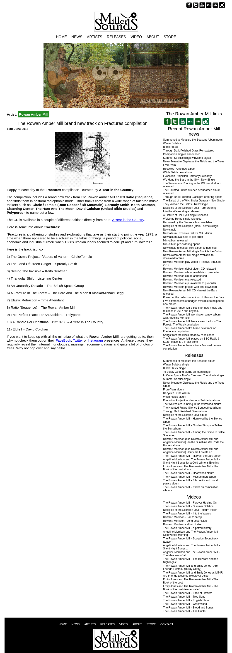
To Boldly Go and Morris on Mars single (186, 371)
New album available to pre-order (183, 236)
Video (136, 37)
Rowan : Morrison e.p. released (182, 279)
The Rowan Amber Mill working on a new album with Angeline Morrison (191, 316)
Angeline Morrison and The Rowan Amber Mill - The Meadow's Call (191, 554)
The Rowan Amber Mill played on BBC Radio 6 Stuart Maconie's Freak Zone (191, 340)
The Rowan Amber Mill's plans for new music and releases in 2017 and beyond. (192, 309)
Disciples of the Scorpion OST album (185, 415)
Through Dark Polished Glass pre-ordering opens (192, 197)
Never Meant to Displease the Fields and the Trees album (193, 384)
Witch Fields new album (177, 172)
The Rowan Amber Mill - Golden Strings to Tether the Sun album (192, 427)
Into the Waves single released (181, 211)
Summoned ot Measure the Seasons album (189, 361)
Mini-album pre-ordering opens (181, 244)
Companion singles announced (182, 154)
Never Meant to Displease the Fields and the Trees (193, 161)
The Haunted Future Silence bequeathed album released (191, 192)
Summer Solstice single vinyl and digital (187, 157)
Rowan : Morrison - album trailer (182, 524)
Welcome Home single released (182, 218)
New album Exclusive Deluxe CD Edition (187, 233)
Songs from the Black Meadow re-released (189, 335)
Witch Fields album (174, 396)
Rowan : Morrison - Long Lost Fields (185, 520)
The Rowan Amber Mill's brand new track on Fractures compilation (189, 330)
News (76, 37)
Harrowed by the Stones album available (187, 222)
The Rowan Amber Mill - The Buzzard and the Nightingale (190, 560)
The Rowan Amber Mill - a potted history (187, 528)
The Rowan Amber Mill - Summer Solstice (188, 506)
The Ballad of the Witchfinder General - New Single (194, 200)
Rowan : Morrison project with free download (190, 286)
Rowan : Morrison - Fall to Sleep (182, 517)
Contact (166, 624)
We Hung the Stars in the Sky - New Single (189, 179)
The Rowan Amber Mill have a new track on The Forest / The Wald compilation (192, 323)
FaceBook (63, 340)
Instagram (95, 340)
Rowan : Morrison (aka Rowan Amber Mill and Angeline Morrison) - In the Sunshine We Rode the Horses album (193, 442)
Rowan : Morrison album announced (185, 276)
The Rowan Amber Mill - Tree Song (184, 596)
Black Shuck (170, 147)
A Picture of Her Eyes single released (185, 215)
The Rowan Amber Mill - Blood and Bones (188, 607)
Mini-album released (175, 240)
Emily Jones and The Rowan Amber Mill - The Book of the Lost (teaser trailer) (190, 588)
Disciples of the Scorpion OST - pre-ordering (190, 207)
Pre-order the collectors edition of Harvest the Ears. (194, 297)
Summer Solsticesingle (177, 379)
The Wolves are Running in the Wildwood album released (192, 185)
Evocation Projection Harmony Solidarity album (191, 400)
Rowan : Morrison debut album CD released (189, 268)
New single (169, 229)
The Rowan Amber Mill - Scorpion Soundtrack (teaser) (190, 540)
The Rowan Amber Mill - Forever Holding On (190, 502)
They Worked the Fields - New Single (185, 204)
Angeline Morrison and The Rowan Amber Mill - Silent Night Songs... (191, 547)
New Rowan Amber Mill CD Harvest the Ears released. (190, 292)
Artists (94, 37)
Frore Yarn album (173, 389)
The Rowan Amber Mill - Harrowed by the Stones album (192, 420)
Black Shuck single (174, 368)
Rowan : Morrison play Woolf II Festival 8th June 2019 (192, 263)
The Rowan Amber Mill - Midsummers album (190, 476)
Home (61, 37)
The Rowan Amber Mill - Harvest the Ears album (192, 455)
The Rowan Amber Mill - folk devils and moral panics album (190, 482)
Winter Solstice (172, 143)
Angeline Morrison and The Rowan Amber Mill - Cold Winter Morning (191, 533)
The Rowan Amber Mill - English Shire (186, 600)
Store (170, 37)
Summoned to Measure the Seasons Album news (193, 139)
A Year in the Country (128, 220)
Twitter (78, 340)
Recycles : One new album (179, 168)
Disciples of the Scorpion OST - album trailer (190, 509)
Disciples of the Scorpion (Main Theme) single (191, 226)
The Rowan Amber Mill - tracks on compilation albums (190, 489)
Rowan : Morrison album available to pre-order (191, 272)
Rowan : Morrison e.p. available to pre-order (189, 283)
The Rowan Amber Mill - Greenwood (185, 604)
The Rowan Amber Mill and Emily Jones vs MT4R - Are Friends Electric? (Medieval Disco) (194, 574)
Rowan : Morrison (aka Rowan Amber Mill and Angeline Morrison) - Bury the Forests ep (190, 450)
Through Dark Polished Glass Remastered (188, 150)
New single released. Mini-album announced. (190, 247)
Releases (116, 37)
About (153, 37)
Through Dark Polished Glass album (185, 411)
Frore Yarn (169, 165)
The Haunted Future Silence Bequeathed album (192, 407)
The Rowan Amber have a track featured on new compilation (192, 347)
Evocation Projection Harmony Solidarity (187, 176)
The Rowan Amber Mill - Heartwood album (188, 473)
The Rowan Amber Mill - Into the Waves (187, 513)
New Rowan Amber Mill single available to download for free (188, 256)
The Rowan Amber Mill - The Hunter (184, 611)
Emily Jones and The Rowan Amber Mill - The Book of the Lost (190, 581)
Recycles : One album (176, 393)
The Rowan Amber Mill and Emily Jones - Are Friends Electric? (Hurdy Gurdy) (190, 567)
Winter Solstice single (176, 364)
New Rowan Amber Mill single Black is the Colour (192, 251)
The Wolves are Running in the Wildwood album (192, 404)
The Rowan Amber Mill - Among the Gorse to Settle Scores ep (194, 434)
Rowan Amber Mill (33, 114)
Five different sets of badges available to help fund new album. (193, 302)
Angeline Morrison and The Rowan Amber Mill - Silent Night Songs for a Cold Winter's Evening (191, 461)
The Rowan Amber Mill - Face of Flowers (187, 593)
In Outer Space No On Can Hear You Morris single (193, 375)
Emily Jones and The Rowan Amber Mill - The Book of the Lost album (190, 468)
